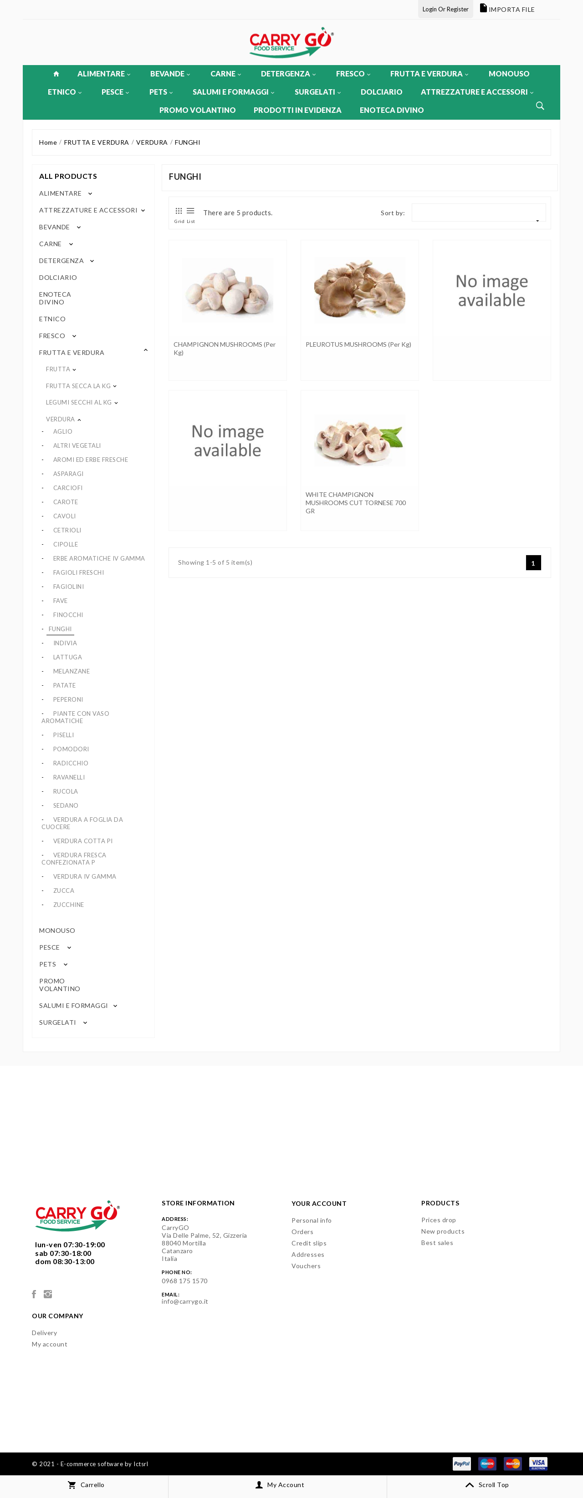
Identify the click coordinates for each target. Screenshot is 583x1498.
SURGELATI (318, 91)
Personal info (312, 1220)
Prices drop (438, 1220)
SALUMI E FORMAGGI (233, 91)
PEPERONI (68, 699)
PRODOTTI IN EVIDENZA (298, 110)
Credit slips (309, 1243)
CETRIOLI (67, 530)
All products (68, 176)
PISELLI (63, 735)
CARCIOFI (68, 487)
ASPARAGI (68, 473)
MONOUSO (509, 73)
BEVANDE (170, 73)
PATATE (64, 685)
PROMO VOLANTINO (197, 110)
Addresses (308, 1254)
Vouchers (306, 1266)
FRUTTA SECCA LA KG (78, 386)
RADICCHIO (71, 763)
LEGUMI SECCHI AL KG (79, 402)
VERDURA (60, 419)
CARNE (225, 73)
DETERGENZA (288, 73)
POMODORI (71, 749)
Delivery (44, 1332)
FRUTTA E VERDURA (429, 73)
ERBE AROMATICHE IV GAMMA (99, 558)
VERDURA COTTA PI (83, 841)
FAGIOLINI (68, 586)
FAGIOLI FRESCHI (78, 572)
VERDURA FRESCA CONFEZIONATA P (74, 858)
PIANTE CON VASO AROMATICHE (75, 717)
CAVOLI (64, 516)
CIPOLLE (65, 544)
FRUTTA (58, 369)
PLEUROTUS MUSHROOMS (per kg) (358, 344)
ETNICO (65, 91)
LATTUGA (67, 657)
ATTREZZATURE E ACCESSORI (477, 91)
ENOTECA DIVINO (392, 110)
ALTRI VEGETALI (77, 445)
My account (49, 1344)
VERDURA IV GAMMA (85, 876)
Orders (302, 1231)
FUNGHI (60, 629)
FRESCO (353, 73)
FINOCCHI (68, 614)
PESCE (115, 91)
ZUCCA (64, 890)
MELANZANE (71, 671)
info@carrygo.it (185, 1301)
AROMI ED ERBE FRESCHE (90, 459)
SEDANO (66, 805)
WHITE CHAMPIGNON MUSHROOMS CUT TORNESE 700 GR (356, 503)
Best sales (437, 1242)
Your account (319, 1203)
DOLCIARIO (382, 91)
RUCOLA (65, 791)
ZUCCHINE (68, 904)
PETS (161, 91)
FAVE (60, 600)
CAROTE (65, 502)
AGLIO (63, 431)
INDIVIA (65, 643)
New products (443, 1231)
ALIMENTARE (103, 73)
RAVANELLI (69, 777)
